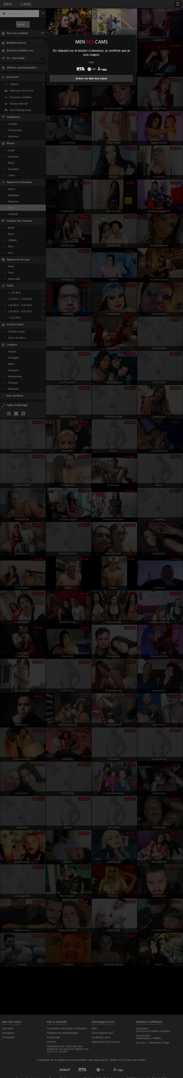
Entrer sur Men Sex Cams (91, 78)
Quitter (91, 62)
